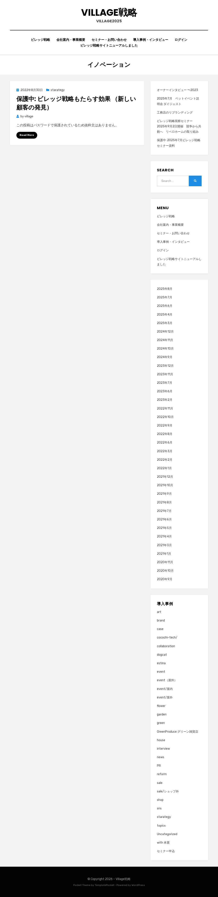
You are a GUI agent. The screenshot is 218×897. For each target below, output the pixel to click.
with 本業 (163, 842)
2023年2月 (164, 400)
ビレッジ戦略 (40, 39)
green (161, 723)
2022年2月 (164, 460)
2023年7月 (164, 383)
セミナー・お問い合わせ (109, 39)
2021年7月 (164, 511)
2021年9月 (164, 494)
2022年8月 (164, 434)
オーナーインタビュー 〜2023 (177, 90)
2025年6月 (164, 306)
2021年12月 (165, 477)
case (160, 629)
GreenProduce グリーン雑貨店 (177, 732)
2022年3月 (164, 451)
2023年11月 (165, 374)
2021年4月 (164, 536)
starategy (58, 90)
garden (161, 714)
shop (160, 800)
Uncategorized (167, 834)
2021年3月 (164, 545)
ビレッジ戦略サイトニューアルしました (109, 45)
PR (159, 766)
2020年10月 (165, 571)
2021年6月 (164, 519)
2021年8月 (164, 502)
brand (161, 620)
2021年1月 (164, 554)
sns (159, 808)
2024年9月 (164, 357)
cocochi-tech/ (167, 637)
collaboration (166, 646)
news (160, 757)
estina (161, 663)
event (161, 672)
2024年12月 (165, 331)
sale (159, 783)
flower (161, 706)
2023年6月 (164, 391)
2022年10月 (165, 417)
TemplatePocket (104, 885)
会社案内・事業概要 (70, 39)
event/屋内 (165, 689)
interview (163, 749)
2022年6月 (164, 442)
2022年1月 (164, 468)
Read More (27, 135)
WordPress (138, 885)
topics (161, 825)
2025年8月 (164, 289)
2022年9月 (164, 425)
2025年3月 (164, 323)
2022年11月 (165, 408)
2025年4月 (164, 314)
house (161, 740)
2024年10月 (165, 348)
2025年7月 (164, 297)
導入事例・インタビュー (150, 39)
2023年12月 (165, 366)
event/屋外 (165, 697)
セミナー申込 (166, 851)
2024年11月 (165, 340)
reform (162, 774)
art (159, 612)
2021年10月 (165, 485)
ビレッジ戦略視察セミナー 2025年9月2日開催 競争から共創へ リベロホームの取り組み (179, 126)
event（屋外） (167, 680)
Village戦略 (109, 12)
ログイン (181, 39)
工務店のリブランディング (175, 112)
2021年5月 (164, 528)
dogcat (162, 655)
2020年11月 (165, 562)
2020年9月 (164, 579)
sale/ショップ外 (168, 791)
